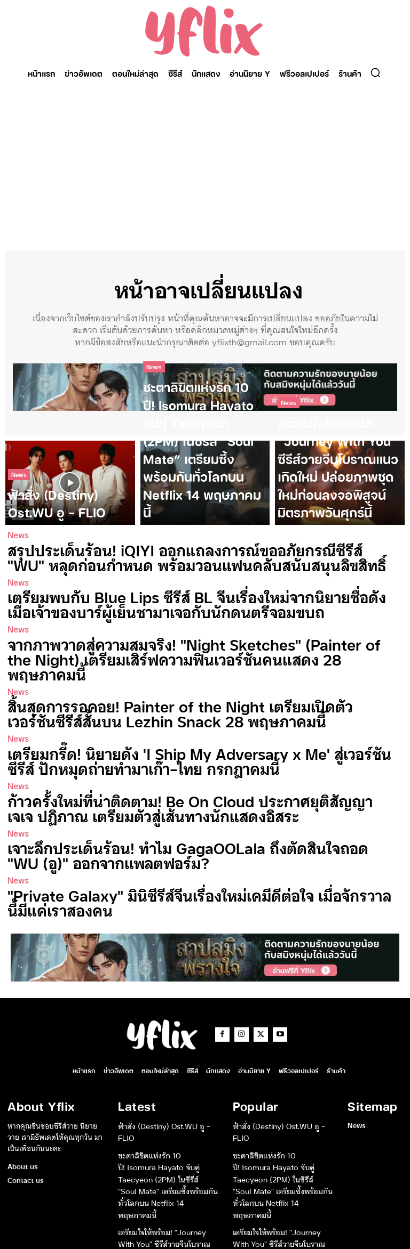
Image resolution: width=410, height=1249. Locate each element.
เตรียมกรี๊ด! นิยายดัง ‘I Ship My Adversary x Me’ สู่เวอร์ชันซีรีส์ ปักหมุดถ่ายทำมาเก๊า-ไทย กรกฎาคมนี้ (194, 726)
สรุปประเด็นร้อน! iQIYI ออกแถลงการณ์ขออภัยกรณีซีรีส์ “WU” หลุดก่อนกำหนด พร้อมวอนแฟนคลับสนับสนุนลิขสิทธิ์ (193, 555)
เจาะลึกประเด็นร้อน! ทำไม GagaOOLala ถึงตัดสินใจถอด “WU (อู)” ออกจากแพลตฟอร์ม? (190, 811)
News (19, 487)
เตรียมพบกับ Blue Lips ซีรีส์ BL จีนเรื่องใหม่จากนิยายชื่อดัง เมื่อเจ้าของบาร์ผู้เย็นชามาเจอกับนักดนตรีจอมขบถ (202, 598)
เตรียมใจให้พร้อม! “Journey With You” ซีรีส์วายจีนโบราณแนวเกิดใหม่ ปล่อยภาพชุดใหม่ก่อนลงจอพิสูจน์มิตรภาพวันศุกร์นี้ (167, 1177)
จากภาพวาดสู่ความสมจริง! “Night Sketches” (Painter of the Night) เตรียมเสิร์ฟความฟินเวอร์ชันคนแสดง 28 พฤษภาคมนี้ (202, 640)
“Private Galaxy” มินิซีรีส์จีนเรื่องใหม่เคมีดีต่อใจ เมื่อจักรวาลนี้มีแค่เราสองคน (199, 854)
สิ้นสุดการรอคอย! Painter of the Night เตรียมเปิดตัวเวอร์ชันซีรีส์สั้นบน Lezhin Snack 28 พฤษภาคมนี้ (197, 683)
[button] (375, 72)
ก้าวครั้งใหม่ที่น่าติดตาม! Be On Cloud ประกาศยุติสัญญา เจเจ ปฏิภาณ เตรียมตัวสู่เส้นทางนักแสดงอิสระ (201, 768)
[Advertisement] (205, 164)
